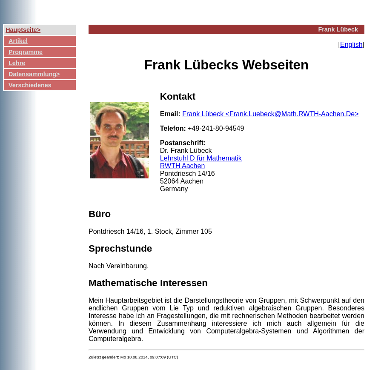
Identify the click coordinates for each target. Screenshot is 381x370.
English (351, 44)
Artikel (18, 40)
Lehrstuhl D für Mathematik (201, 158)
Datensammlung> (34, 74)
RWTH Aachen (182, 165)
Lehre (17, 63)
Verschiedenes (30, 85)
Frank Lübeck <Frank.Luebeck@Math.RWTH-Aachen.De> (270, 114)
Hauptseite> (23, 29)
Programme (26, 52)
